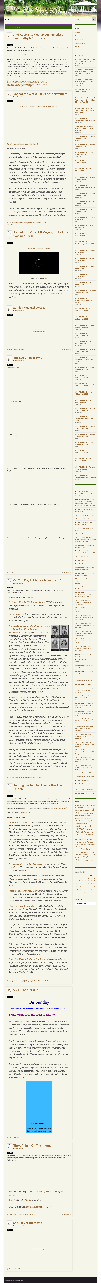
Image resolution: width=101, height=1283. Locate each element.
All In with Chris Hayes (22, 1155)
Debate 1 (83, 534)
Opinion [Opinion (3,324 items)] (89, 829)
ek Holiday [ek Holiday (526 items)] (78, 810)
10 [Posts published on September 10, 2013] (94, 881)
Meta (17, 223)
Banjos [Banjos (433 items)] (77, 805)
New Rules (22, 223)
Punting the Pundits (35, 980)
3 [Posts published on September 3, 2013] (94, 878)
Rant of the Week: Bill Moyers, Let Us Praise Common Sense (41, 234)
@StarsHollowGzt (24, 813)
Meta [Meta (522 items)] (92, 821)
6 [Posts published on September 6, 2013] (82, 881)
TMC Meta (10, 224)
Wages (30, 86)
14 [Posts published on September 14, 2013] (85, 883)
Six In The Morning (25, 990)
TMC (76, 515)
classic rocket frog (33, 1206)
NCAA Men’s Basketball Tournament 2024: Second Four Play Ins (84, 110)
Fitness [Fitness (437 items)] (77, 816)
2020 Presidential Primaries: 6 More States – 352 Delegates (84, 736)
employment (35, 82)
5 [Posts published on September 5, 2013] (79, 881)
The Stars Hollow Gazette (50, 9)
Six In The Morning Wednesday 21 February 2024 (84, 359)
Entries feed (79, 39)
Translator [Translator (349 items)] (86, 860)
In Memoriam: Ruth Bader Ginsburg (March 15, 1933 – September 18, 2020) (85, 539)
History (11, 777)
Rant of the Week (40, 223)
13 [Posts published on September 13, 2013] (82, 883)
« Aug (83, 892)
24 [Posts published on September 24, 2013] (94, 886)
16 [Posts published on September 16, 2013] (91, 883)
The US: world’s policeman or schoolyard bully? (22, 144)
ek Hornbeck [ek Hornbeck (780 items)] (87, 810)
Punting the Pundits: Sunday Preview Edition (37, 787)
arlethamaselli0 (19, 97)
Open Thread (30, 223)
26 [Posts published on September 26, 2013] (80, 889)
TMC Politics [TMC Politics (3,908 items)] (81, 858)
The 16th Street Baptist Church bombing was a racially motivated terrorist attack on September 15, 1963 (29, 629)
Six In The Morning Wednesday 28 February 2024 (84, 301)
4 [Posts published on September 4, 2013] (76, 881)
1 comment (67, 349)
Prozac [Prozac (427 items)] (91, 839)
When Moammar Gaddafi (20, 1021)
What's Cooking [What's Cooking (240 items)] (79, 863)
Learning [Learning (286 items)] (87, 821)
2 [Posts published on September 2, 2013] (91, 878)
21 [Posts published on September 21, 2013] (85, 886)
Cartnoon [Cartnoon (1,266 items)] (79, 807)
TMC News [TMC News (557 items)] (87, 855)
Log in (77, 36)
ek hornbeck (79, 545)
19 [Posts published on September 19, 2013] (80, 886)
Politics (25, 980)
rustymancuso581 (19, 310)
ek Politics (12, 572)
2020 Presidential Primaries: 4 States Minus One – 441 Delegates (84, 594)
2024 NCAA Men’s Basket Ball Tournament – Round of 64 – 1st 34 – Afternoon (85, 82)
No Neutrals (86, 780)
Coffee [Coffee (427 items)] (86, 808)
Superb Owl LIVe (90, 793)
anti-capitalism (26, 81)
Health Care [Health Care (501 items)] (88, 818)
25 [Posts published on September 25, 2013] (77, 889)
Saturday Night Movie (27, 1222)
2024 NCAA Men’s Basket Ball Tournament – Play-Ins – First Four (85, 128)
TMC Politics (31, 982)
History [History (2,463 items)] (79, 820)
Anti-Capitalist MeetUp (38, 81)
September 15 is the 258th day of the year (27, 602)
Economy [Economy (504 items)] (91, 808)
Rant (8, 86)
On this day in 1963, (18, 614)
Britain (9, 82)
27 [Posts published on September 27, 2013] (82, 889)
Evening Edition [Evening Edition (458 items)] (88, 813)
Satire (12, 86)
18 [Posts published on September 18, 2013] (77, 886)
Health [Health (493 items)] (82, 816)
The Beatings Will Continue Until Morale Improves (84, 690)
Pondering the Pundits (87, 515)
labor (30, 84)
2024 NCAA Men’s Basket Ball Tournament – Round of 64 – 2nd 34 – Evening (85, 71)
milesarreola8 (12, 41)
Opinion (20, 980)
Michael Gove (37, 84)
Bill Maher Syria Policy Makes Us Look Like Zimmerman (38, 106)
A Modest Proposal (15, 81)
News (16, 777)
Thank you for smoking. (88, 789)
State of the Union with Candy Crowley (26, 959)
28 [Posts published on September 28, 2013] (85, 889)
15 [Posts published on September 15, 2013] (88, 883)
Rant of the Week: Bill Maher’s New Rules (40, 93)
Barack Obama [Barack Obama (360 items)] (84, 805)
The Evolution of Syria (27, 357)
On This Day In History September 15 (37, 580)
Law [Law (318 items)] (84, 821)
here (45, 278)
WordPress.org (79, 47)
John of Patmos (90, 773)
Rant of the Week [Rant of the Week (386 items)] (80, 844)
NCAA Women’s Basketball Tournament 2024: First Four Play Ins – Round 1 (85, 100)
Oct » (88, 892)
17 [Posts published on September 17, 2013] (94, 883)
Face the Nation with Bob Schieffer (24, 891)
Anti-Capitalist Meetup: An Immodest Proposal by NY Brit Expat (38, 36)
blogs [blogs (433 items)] (93, 805)
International (15, 84)
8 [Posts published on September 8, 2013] (88, 881)
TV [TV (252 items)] (94, 860)
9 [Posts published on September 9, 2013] (91, 881)
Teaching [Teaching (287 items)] (77, 849)
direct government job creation (21, 82)
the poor (25, 86)
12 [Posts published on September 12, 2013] (80, 883)
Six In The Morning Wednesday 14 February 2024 (84, 418)
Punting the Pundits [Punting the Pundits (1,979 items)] (84, 842)
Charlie (28, 1200)
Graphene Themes (18, 1280)
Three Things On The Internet (33, 1145)
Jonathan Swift (21, 55)
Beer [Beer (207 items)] (90, 805)
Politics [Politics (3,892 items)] (79, 831)
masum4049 (18, 993)
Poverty (44, 84)
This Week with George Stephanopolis (25, 864)
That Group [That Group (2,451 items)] (86, 849)
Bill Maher (12, 223)
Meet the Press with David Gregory (24, 906)
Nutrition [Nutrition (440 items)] (84, 823)
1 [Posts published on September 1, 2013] (88, 878)
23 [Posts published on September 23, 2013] (91, 886)
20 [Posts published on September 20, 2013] (82, 886)
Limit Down (88, 677)
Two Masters (85, 556)
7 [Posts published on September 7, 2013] (85, 881)
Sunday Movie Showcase (29, 307)
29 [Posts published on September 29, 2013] (88, 889)
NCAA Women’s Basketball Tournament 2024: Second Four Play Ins (85, 61)
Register (78, 32)
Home (7, 19)
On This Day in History (25, 777)
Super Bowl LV (85, 518)
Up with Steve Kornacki (19, 822)
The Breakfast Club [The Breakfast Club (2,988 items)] (85, 852)
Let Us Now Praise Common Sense (39, 248)
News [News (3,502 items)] (78, 823)
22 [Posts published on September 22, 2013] (88, 886)
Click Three (20, 1214)
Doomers (85, 560)
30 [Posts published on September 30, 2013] (91, 889)
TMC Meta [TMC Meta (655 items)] (79, 855)
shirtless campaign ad (39, 1191)
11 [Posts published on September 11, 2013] (77, 883)
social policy (18, 86)
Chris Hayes (12, 1214)
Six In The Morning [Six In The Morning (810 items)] (87, 847)
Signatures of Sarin (13, 367)
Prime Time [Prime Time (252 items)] (86, 839)
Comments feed (80, 43)
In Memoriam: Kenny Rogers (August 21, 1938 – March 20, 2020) (85, 581)
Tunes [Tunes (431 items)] (91, 860)
